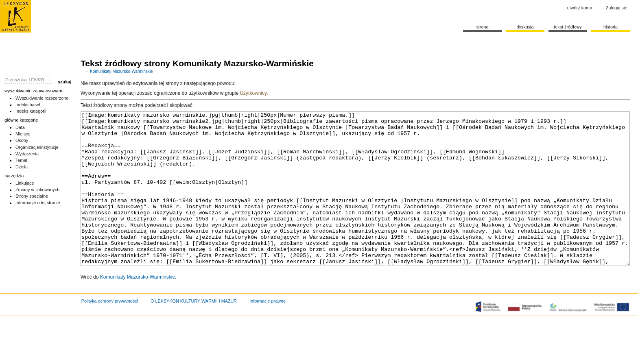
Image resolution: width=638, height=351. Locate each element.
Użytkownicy (253, 93)
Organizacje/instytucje (37, 147)
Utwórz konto (579, 7)
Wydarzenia (27, 153)
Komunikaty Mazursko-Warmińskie (121, 71)
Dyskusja (524, 26)
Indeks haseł (27, 104)
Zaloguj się (616, 7)
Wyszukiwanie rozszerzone (42, 98)
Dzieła (21, 166)
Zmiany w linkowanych (37, 189)
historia (610, 26)
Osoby (21, 140)
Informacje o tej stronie (37, 202)
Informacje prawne (267, 331)
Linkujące (24, 183)
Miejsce (23, 133)
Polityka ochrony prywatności (109, 331)
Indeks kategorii (30, 111)
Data (20, 127)
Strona (482, 26)
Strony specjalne (31, 196)
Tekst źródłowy (568, 26)
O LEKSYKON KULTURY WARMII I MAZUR (194, 331)
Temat (21, 160)
